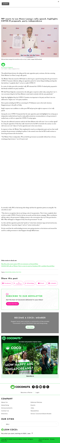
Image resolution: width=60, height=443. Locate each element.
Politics (18, 272)
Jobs (32, 408)
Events (33, 405)
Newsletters (35, 411)
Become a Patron (26, 392)
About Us (4, 402)
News (14, 272)
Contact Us (5, 411)
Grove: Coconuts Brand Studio (41, 413)
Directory (4, 413)
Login (37, 392)
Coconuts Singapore (8, 67)
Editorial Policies (36, 402)
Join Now (30, 327)
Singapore (8, 272)
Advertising (5, 405)
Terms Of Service (44, 439)
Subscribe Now (12, 303)
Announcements (6, 408)
